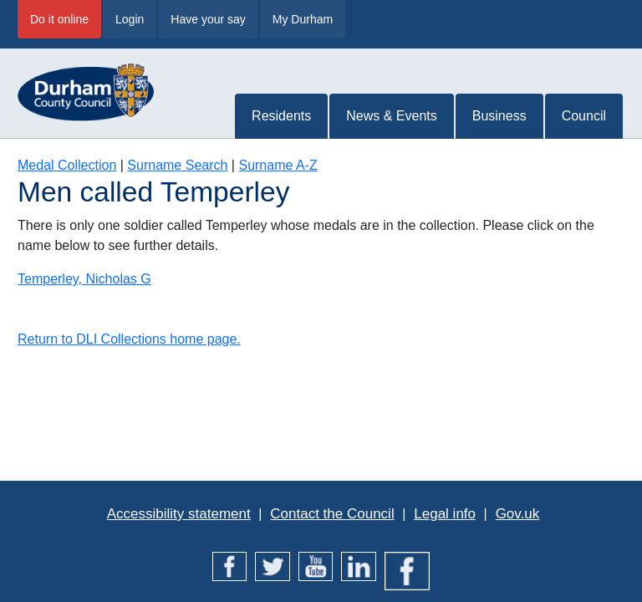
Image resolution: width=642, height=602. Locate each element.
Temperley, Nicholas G (84, 279)
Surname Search (177, 165)
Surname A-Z (277, 165)
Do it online (59, 19)
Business (499, 116)
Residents (281, 116)
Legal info (445, 514)
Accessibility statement (179, 514)
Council (584, 116)
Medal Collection (67, 165)
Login (129, 19)
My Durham (303, 19)
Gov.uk (518, 514)
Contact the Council (332, 514)
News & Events (391, 116)
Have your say (208, 19)
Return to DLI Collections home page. (129, 339)
